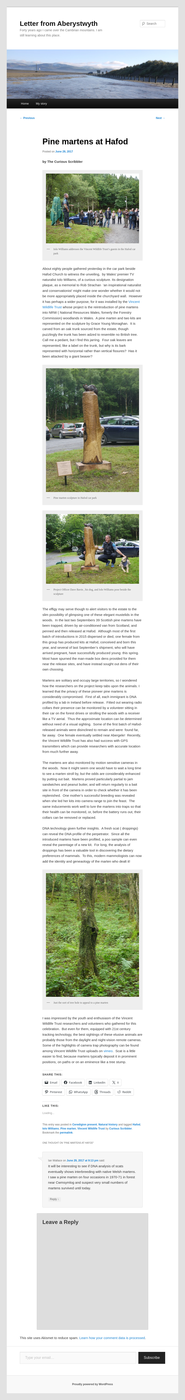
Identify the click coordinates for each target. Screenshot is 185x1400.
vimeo (108, 1051)
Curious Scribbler (120, 1128)
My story (41, 103)
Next (160, 118)
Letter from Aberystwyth (59, 23)
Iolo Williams (50, 1128)
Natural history (108, 1124)
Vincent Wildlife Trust (91, 1128)
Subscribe (152, 1358)
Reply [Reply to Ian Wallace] (54, 1199)
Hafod (136, 1124)
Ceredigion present (84, 1124)
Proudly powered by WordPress (92, 1384)
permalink (66, 1132)
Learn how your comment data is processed (112, 1338)
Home (25, 103)
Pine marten (68, 1128)
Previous (27, 118)
